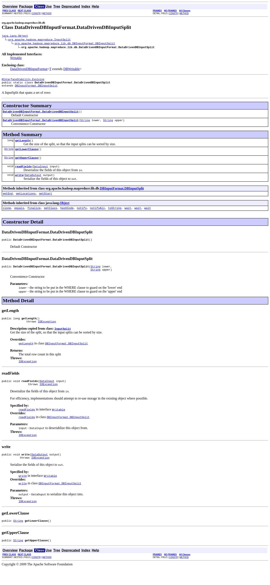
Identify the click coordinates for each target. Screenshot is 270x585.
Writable (16, 58)
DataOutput (33, 182)
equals (19, 216)
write (19, 182)
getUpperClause (26, 163)
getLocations (26, 201)
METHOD (46, 13)
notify (82, 216)
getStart (45, 201)
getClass (50, 216)
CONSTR (36, 13)
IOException (47, 333)
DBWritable (71, 69)
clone (7, 216)
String (85, 124)
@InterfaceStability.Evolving (23, 80)
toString (114, 216)
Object (64, 210)
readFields (23, 173)
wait (127, 216)
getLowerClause (26, 154)
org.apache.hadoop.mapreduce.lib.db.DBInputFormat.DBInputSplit (65, 44)
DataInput (40, 173)
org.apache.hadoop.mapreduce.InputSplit (39, 40)
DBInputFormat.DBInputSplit (36, 88)
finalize (33, 216)
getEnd (8, 201)
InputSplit (62, 340)
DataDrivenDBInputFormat (28, 69)
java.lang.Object (15, 36)
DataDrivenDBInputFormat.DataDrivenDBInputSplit (40, 114)
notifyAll (97, 216)
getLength (22, 145)
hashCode (66, 216)
